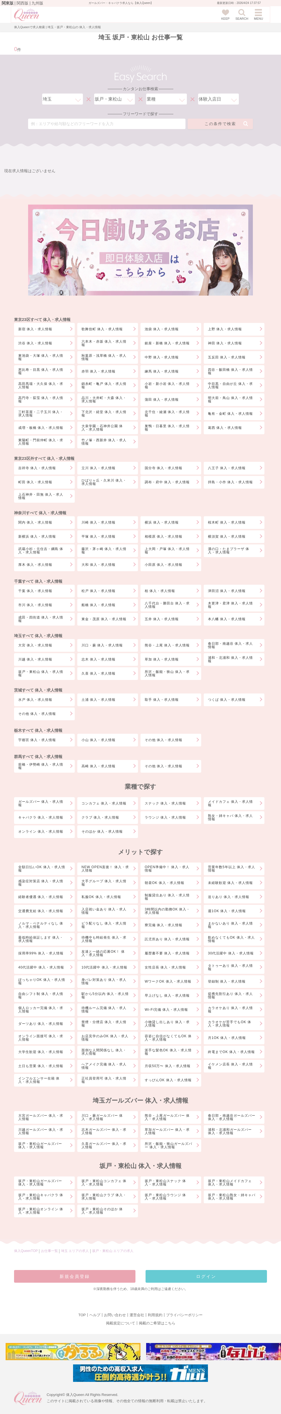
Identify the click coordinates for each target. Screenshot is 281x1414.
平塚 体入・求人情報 (98, 536)
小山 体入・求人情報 (98, 740)
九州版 (37, 3)
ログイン (206, 1276)
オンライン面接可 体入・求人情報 (40, 1037)
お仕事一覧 (49, 1251)
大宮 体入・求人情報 (35, 645)
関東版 (7, 3)
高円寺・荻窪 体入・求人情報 (40, 399)
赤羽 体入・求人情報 (98, 371)
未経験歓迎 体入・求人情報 (230, 883)
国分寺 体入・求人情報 (163, 468)
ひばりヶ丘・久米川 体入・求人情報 (103, 482)
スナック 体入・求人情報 (165, 803)
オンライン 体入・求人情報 (40, 832)
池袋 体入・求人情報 (162, 329)
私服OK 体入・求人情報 (101, 897)
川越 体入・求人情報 (35, 659)
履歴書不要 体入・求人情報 (167, 953)
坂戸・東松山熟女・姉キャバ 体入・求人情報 (231, 1196)
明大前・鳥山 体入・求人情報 (230, 399)
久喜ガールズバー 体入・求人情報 (103, 1145)
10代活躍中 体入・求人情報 (104, 967)
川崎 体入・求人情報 (98, 522)
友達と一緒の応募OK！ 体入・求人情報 (103, 953)
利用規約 (155, 1315)
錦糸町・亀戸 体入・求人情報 (103, 385)
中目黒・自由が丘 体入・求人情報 (230, 385)
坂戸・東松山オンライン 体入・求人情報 (40, 1210)
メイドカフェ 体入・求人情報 (230, 803)
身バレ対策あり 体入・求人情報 (103, 981)
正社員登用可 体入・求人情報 (103, 1080)
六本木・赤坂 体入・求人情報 (103, 343)
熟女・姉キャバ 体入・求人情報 (230, 817)
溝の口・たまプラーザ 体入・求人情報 (228, 550)
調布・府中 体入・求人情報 (167, 482)
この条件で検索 (226, 123)
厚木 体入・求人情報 (35, 565)
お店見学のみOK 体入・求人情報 (104, 1037)
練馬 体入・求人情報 (162, 371)
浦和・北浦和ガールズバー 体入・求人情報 (230, 1131)
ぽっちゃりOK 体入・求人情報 (41, 981)
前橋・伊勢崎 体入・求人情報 (40, 766)
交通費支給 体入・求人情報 (40, 911)
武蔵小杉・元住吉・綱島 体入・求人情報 (40, 550)
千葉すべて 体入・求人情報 (38, 581)
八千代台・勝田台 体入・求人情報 (167, 605)
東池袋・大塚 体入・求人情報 (40, 357)
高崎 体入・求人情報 (98, 766)
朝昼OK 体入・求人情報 (164, 883)
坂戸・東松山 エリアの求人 (112, 1251)
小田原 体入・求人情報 (163, 565)
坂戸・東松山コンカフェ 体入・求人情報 (103, 1182)
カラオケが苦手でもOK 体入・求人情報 (229, 1023)
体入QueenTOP (26, 1251)
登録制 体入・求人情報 (227, 981)
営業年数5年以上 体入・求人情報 (231, 868)
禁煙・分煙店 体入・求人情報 (103, 1023)
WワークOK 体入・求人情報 (168, 981)
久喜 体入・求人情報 (98, 673)
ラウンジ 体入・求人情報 (165, 817)
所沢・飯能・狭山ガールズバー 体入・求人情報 (168, 1145)
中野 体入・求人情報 (162, 357)
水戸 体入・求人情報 (35, 700)
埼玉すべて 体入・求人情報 (38, 635)
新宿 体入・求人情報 (35, 329)
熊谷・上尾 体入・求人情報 (167, 645)
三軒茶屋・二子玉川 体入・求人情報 (40, 413)
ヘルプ (94, 1315)
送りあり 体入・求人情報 (228, 897)
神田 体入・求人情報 (225, 343)
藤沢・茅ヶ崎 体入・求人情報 (103, 550)
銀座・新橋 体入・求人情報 (167, 343)
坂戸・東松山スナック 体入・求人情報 (165, 1182)
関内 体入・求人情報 (35, 522)
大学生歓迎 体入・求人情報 (40, 1052)
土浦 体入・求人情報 (98, 700)
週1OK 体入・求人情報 (227, 911)
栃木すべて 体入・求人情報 (38, 730)
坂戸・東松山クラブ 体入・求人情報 (103, 1196)
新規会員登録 (75, 1276)
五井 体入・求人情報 (162, 619)
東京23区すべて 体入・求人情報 (42, 319)
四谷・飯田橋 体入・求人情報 (230, 371)
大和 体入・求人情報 (98, 565)
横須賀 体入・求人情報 (227, 536)
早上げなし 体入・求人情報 (167, 996)
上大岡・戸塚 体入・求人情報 (167, 550)
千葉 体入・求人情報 (35, 591)
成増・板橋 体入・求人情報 (40, 428)
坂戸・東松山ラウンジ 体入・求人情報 (165, 1196)
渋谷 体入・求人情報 (35, 343)
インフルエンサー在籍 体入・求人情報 (39, 1080)
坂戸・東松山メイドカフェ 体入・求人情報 (230, 1182)
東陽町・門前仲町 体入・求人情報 (40, 442)
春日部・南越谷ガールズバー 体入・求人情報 (231, 1117)
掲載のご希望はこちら (157, 1323)
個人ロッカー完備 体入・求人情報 (40, 1009)
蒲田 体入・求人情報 (162, 400)
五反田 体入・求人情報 (227, 357)
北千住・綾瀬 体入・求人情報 (167, 413)
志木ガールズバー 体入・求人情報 (103, 1131)
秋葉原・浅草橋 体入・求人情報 (103, 357)
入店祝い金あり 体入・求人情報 (103, 911)
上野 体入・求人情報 (225, 329)
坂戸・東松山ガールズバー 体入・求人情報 (40, 1145)
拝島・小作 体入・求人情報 (230, 482)
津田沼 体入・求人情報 (227, 591)
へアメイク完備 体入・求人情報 (103, 1066)
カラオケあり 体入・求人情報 (230, 1009)
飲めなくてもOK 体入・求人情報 (231, 939)
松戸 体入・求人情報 (98, 591)
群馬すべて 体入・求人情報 (38, 756)
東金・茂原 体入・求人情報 (103, 619)
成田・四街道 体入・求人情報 (40, 619)
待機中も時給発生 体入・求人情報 (103, 939)
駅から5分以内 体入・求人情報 (105, 995)
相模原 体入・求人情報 (163, 536)
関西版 (22, 3)
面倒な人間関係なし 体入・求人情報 (103, 1052)
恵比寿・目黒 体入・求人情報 (40, 371)
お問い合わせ (115, 1315)
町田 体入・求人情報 (35, 482)
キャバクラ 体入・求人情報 (40, 817)
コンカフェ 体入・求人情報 (103, 803)
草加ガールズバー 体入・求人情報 (167, 1131)
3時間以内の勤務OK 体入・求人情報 (167, 911)
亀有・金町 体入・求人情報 (230, 414)
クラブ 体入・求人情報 (100, 817)
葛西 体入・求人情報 (225, 428)
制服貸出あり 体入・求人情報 (167, 897)
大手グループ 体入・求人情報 (103, 882)
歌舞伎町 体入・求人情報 (102, 329)
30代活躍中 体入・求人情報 (231, 953)
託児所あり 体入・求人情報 (167, 939)
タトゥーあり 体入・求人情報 (230, 967)
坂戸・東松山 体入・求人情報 (40, 673)
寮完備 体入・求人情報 (163, 925)
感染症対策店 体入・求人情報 (40, 882)
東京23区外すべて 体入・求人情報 (44, 458)
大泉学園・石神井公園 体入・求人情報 (102, 427)
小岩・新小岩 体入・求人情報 (167, 385)
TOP (82, 1315)
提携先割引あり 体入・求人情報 (230, 995)
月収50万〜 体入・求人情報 (168, 1066)
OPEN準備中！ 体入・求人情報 (167, 868)
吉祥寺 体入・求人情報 (37, 468)
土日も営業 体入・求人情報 (40, 1066)
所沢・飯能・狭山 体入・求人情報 (167, 673)
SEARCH (241, 14)
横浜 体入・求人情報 (162, 522)
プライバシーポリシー (184, 1315)
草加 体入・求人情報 (162, 659)
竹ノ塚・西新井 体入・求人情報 (103, 442)
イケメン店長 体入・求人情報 (230, 1066)
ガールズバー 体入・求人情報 (40, 803)
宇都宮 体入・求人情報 (37, 740)
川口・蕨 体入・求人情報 (102, 645)
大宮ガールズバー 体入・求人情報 (40, 1117)
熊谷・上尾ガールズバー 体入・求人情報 (167, 1117)
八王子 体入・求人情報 (227, 468)
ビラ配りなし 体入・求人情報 (103, 925)
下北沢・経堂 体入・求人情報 (103, 413)
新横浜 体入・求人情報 (37, 536)
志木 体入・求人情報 (98, 659)
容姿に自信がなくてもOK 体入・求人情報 (168, 1037)
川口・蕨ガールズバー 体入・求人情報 (102, 1117)
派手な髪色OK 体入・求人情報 (168, 1052)
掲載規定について (120, 1323)
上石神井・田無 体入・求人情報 (40, 496)
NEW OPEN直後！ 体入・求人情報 (105, 868)
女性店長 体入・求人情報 (165, 967)
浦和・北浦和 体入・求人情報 (230, 659)
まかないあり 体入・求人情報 (230, 925)
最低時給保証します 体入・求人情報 (40, 939)
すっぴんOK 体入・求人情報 (168, 1080)
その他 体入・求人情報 (37, 714)
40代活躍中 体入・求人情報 (41, 967)
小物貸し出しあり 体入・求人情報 (167, 1023)
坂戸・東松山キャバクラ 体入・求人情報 (40, 1196)
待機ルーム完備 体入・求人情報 (103, 1009)
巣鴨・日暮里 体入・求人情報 (167, 427)
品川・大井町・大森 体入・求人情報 (103, 399)
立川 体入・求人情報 (98, 468)
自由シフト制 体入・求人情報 (40, 995)
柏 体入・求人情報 (160, 591)
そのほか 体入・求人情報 (102, 832)
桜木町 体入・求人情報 (227, 522)
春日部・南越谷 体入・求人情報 (230, 645)
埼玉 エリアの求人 (75, 1251)
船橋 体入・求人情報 (98, 605)
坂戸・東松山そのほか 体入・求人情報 (102, 1210)
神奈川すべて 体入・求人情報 (40, 513)
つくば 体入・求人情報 (227, 700)
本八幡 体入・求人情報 (227, 619)
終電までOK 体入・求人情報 (231, 1052)
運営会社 (137, 1315)
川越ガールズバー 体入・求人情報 (40, 1131)
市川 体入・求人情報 (35, 605)
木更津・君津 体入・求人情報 (230, 605)
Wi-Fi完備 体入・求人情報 (166, 1010)
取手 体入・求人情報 (162, 700)
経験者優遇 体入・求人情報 (40, 897)
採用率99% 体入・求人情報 (41, 953)
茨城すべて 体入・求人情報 (38, 690)
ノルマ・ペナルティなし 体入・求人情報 (40, 925)
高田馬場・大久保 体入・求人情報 (40, 385)
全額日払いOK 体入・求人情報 (41, 868)
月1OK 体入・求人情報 (227, 1038)
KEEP (225, 14)
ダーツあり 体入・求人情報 (40, 1024)
